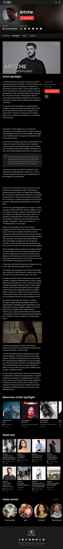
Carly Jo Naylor (13, 312)
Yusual (29, 287)
